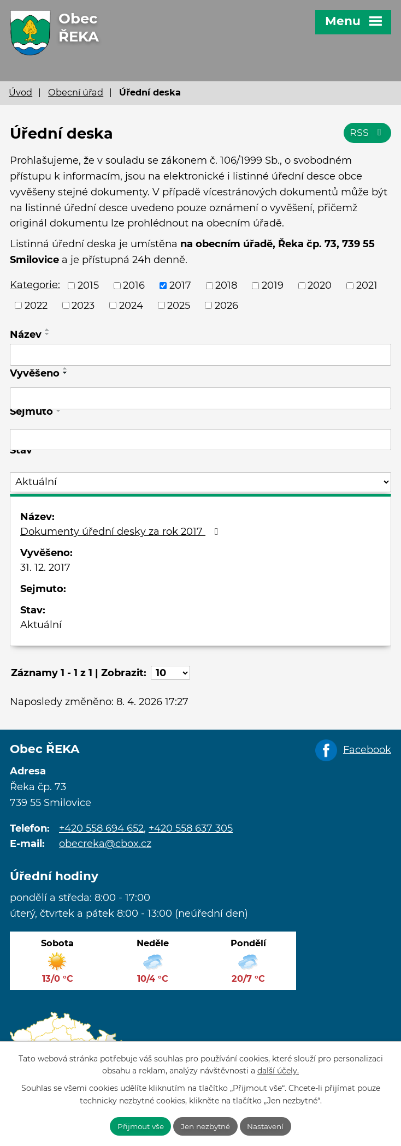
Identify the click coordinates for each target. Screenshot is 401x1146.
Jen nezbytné (206, 1126)
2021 (367, 285)
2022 (36, 305)
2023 (83, 305)
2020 (320, 285)
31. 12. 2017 (45, 568)
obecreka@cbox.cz (105, 844)
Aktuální (41, 625)
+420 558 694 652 (101, 828)
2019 (273, 285)
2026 (226, 305)
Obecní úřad (75, 92)
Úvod (20, 92)
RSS (367, 134)
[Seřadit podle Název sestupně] (48, 334)
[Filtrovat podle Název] (200, 355)
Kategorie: (35, 285)
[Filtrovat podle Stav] (200, 482)
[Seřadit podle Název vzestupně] (48, 329)
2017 (180, 285)
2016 (134, 285)
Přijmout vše (139, 1126)
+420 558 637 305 (191, 828)
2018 (226, 285)
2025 (178, 305)
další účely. (278, 1070)
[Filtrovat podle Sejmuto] (200, 440)
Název (26, 335)
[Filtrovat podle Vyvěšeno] (200, 398)
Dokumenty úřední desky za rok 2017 (121, 532)
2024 (131, 305)
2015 (88, 285)
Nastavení (268, 1126)
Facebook (367, 749)
